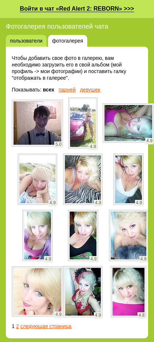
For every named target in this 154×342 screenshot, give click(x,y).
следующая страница (45, 326)
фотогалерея (67, 41)
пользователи (26, 41)
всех (48, 90)
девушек (90, 90)
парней (67, 90)
